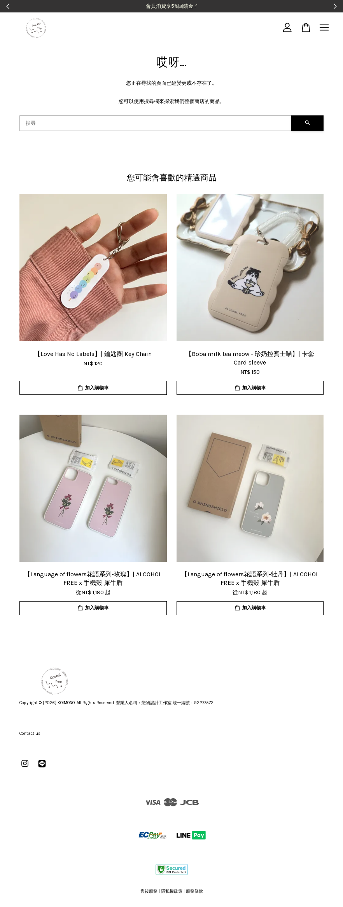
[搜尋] (155, 123)
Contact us (29, 733)
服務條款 (194, 891)
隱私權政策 (171, 891)
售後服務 (149, 891)
